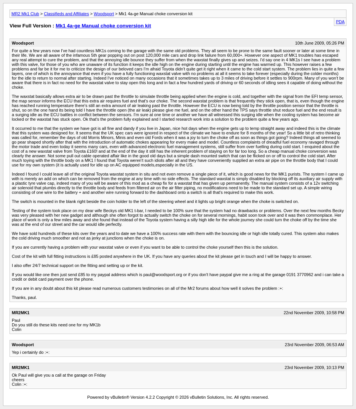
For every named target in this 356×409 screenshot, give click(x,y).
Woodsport (104, 13)
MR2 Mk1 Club (25, 13)
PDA (340, 21)
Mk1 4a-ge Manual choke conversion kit (103, 26)
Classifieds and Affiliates (66, 13)
